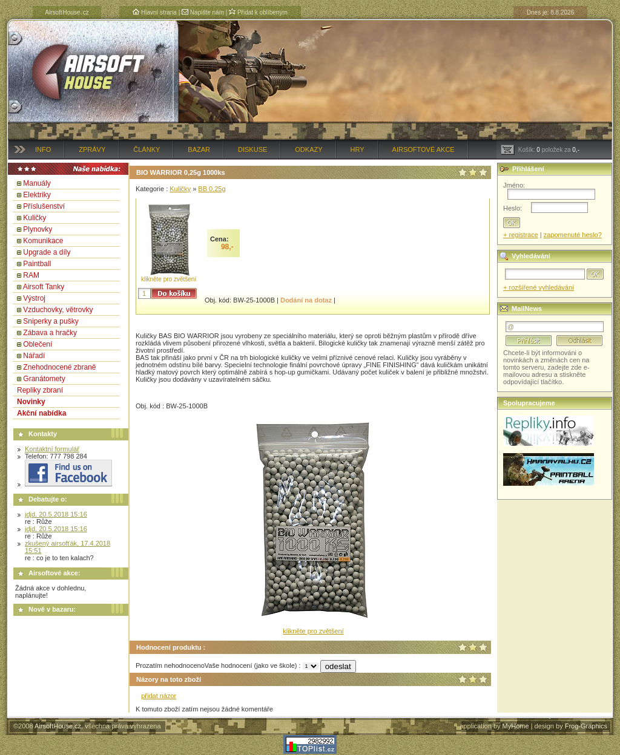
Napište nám (203, 12)
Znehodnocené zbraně (59, 367)
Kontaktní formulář (52, 449)
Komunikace (43, 241)
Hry (357, 149)
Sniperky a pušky (50, 321)
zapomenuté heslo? (573, 234)
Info (43, 149)
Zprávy (92, 149)
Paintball (37, 264)
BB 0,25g (211, 188)
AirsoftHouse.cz (58, 726)
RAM (31, 275)
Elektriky (36, 195)
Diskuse (252, 149)
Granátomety (44, 378)
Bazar (199, 149)
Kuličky (34, 218)
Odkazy (308, 149)
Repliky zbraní (40, 390)
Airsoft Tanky (43, 287)
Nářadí (34, 355)
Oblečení (37, 344)
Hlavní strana (155, 12)
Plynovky (37, 229)
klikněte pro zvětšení (168, 279)
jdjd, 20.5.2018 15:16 (56, 514)
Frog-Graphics (586, 726)
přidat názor (158, 695)
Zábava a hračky (50, 332)
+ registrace (520, 234)
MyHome (516, 726)
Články (146, 149)
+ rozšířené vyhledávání (538, 287)
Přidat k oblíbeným (258, 12)
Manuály (36, 183)
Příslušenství (44, 206)
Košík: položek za (540, 149)
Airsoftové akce (423, 149)
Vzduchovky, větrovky (58, 310)
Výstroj (34, 298)
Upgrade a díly (46, 252)
